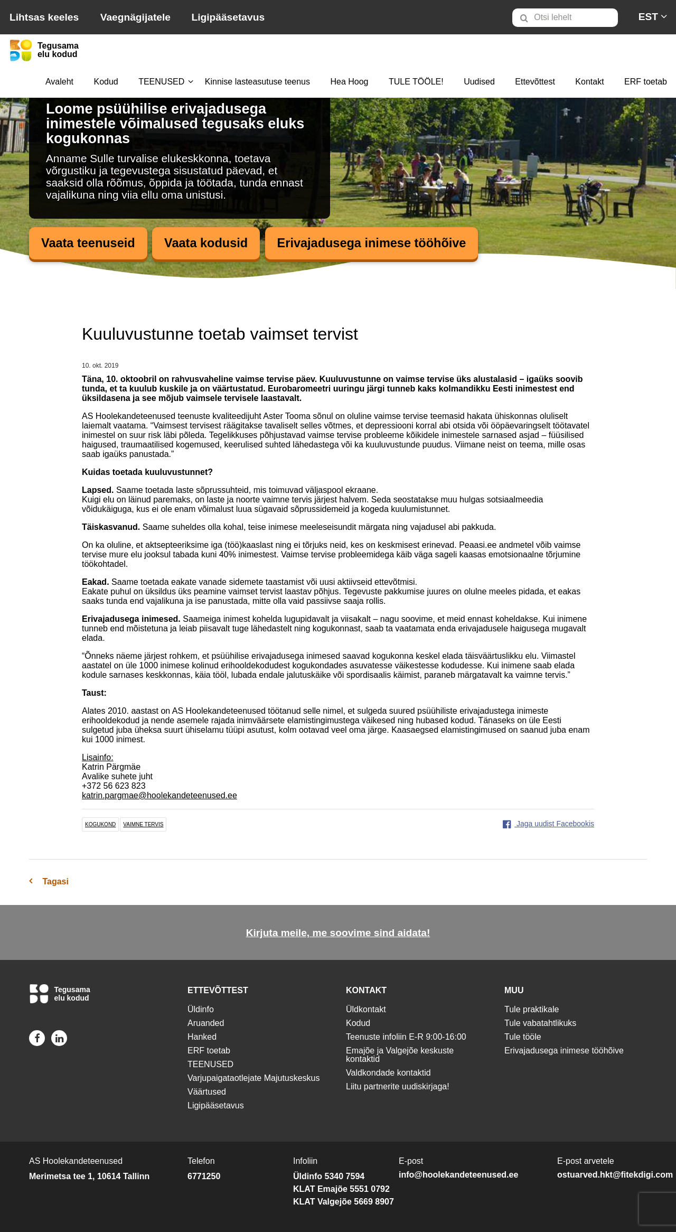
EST (648, 16)
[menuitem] (569, 17)
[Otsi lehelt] (565, 17)
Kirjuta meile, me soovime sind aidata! (338, 933)
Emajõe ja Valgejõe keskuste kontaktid (400, 1054)
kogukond (100, 825)
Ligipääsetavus (228, 17)
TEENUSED (161, 81)
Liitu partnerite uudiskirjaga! (397, 1086)
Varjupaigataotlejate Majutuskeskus (253, 1078)
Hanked (202, 1036)
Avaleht (59, 81)
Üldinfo (200, 1009)
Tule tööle (522, 1036)
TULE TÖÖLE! (416, 81)
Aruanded (205, 1023)
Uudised (479, 81)
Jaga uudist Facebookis (548, 824)
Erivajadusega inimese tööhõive (377, 243)
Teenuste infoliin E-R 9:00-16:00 (406, 1036)
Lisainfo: (98, 757)
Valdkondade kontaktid (388, 1072)
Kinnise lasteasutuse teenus (257, 81)
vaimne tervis (143, 825)
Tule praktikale (531, 1009)
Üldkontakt (366, 1009)
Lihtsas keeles (44, 17)
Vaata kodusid (208, 243)
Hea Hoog (349, 81)
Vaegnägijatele (135, 17)
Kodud (105, 81)
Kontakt (589, 81)
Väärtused (206, 1091)
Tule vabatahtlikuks (540, 1023)
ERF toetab (645, 81)
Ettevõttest (535, 81)
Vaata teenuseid (89, 243)
